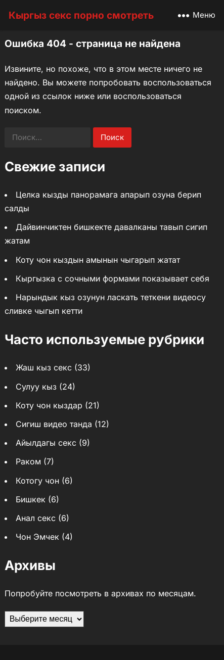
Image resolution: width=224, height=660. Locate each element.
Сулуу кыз (36, 387)
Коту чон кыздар (49, 405)
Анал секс (36, 518)
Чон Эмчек (37, 537)
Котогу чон (37, 481)
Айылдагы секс (46, 443)
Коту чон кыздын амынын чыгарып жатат (98, 260)
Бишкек (31, 499)
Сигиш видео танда (54, 424)
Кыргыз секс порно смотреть (81, 15)
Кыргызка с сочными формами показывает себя (112, 278)
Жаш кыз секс (44, 367)
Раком (28, 461)
